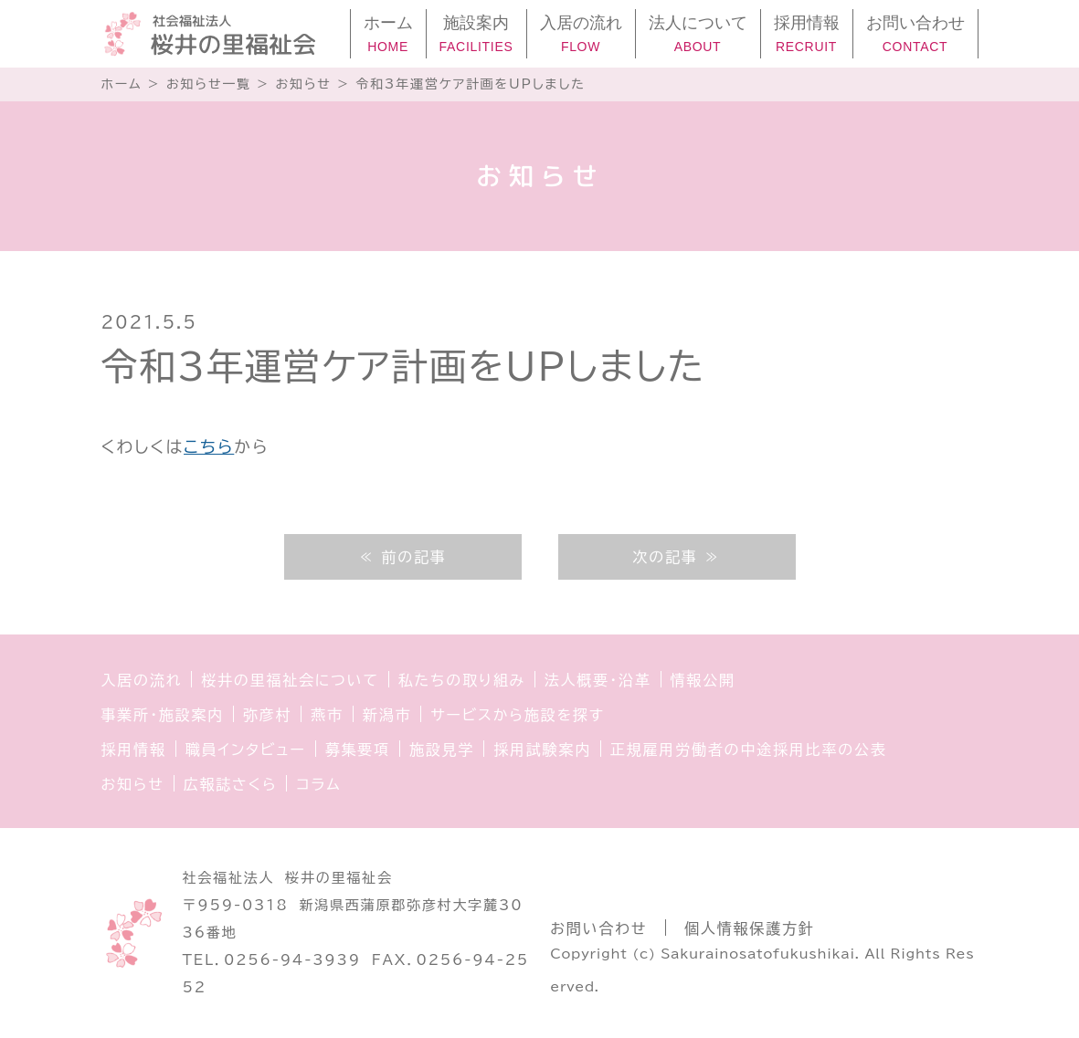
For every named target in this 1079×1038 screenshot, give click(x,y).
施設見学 (441, 749)
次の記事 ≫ (676, 557)
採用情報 (133, 749)
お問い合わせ (598, 928)
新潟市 (387, 715)
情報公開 (703, 680)
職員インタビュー (245, 749)
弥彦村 (267, 715)
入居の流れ (142, 680)
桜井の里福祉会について (290, 680)
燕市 (327, 715)
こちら (209, 446)
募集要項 (357, 749)
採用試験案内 (542, 749)
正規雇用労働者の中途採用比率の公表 (748, 749)
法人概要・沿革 (598, 680)
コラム (318, 784)
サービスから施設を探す (517, 715)
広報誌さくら (231, 784)
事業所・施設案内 (162, 715)
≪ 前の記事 (402, 557)
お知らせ (132, 784)
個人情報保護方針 (749, 928)
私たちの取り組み (461, 680)
